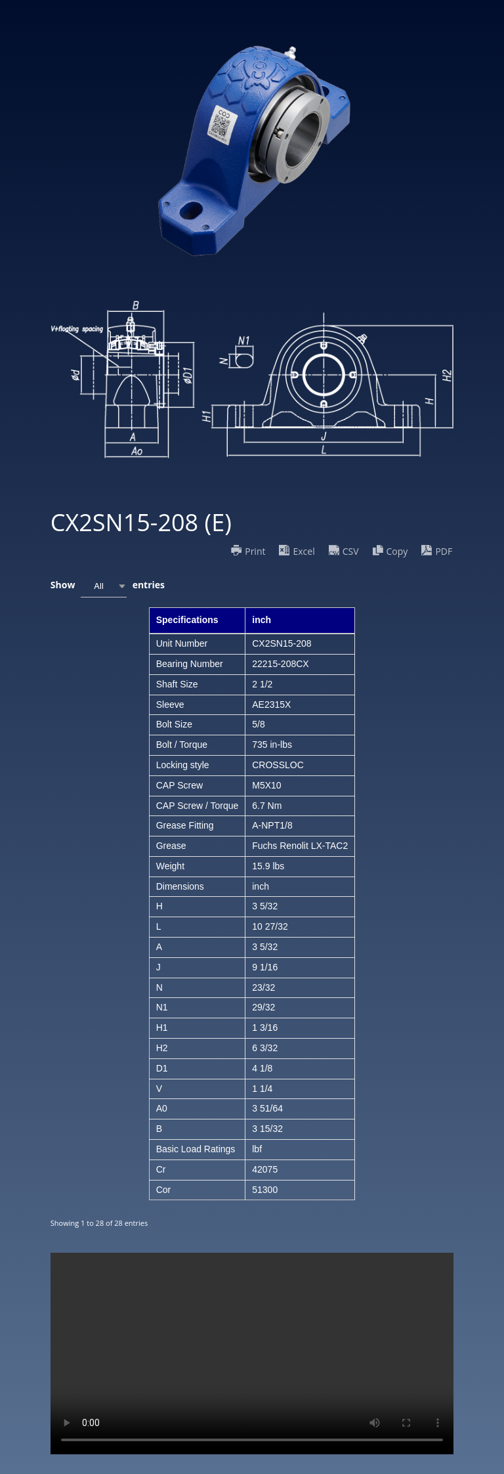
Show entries (108, 585)
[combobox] (104, 585)
